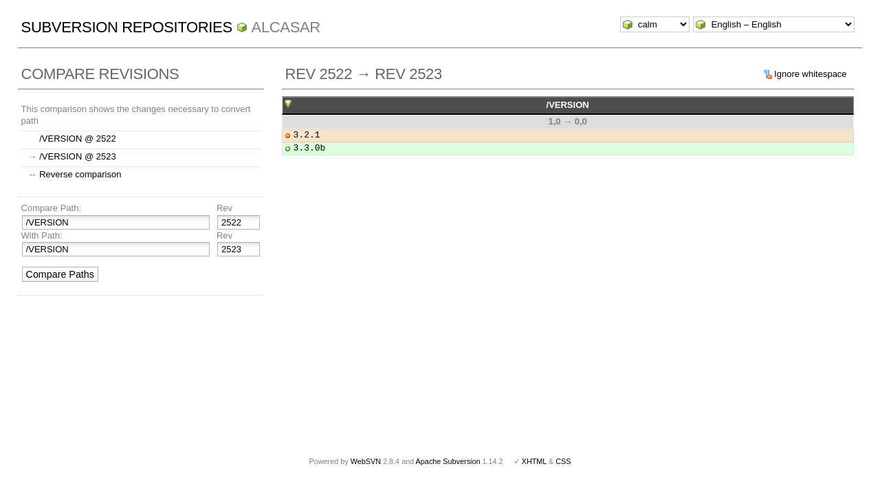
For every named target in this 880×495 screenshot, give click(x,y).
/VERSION (568, 105)
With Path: (42, 235)
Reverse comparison (80, 174)
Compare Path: (51, 208)
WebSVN (366, 461)
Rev (224, 208)
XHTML (534, 461)
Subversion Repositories (126, 27)
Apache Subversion (448, 461)
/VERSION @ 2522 (77, 138)
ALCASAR (286, 27)
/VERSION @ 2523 (77, 156)
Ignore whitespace (810, 74)
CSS (563, 461)
